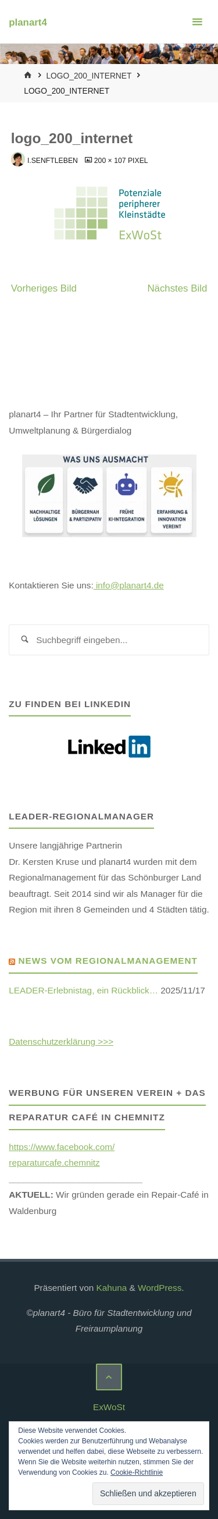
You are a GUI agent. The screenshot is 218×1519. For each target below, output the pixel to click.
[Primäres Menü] (197, 22)
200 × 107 (111, 161)
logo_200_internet (88, 76)
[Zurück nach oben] (109, 1377)
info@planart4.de (129, 585)
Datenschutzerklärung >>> (61, 1041)
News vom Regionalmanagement (108, 961)
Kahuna (110, 1288)
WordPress (159, 1288)
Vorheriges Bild (44, 288)
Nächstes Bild (177, 288)
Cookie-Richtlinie (136, 1472)
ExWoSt (109, 1407)
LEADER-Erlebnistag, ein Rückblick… (83, 990)
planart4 (28, 22)
